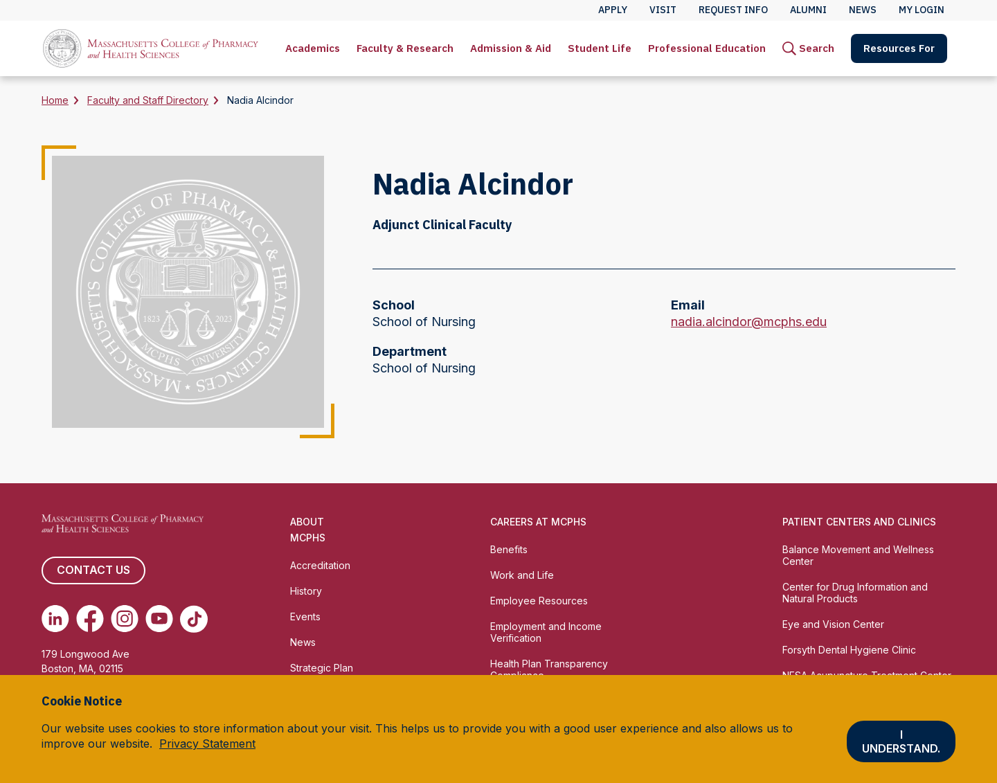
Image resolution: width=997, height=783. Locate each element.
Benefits (509, 549)
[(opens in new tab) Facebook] (90, 619)
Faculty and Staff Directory (147, 100)
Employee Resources (539, 600)
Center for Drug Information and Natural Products (855, 592)
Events (305, 616)
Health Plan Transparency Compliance (549, 669)
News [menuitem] (863, 9)
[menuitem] (312, 48)
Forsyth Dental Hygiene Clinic (849, 650)
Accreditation (320, 565)
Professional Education (707, 48)
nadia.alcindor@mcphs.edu (749, 322)
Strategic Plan (321, 668)
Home (55, 100)
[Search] (808, 48)
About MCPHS (307, 529)
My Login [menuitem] (921, 9)
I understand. (901, 741)
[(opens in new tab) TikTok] (194, 619)
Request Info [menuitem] (733, 9)
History (306, 591)
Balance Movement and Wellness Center (858, 555)
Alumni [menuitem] (808, 9)
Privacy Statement (207, 743)
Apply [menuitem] (612, 9)
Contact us (93, 570)
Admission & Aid (510, 48)
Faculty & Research (405, 48)
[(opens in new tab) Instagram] (124, 619)
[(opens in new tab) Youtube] (159, 619)
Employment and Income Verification (546, 632)
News (303, 642)
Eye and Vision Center (833, 624)
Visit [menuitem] (662, 9)
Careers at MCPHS (538, 522)
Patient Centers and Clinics (859, 522)
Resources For (899, 48)
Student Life (599, 48)
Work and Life (522, 575)
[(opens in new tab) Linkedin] (55, 619)
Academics (312, 48)
